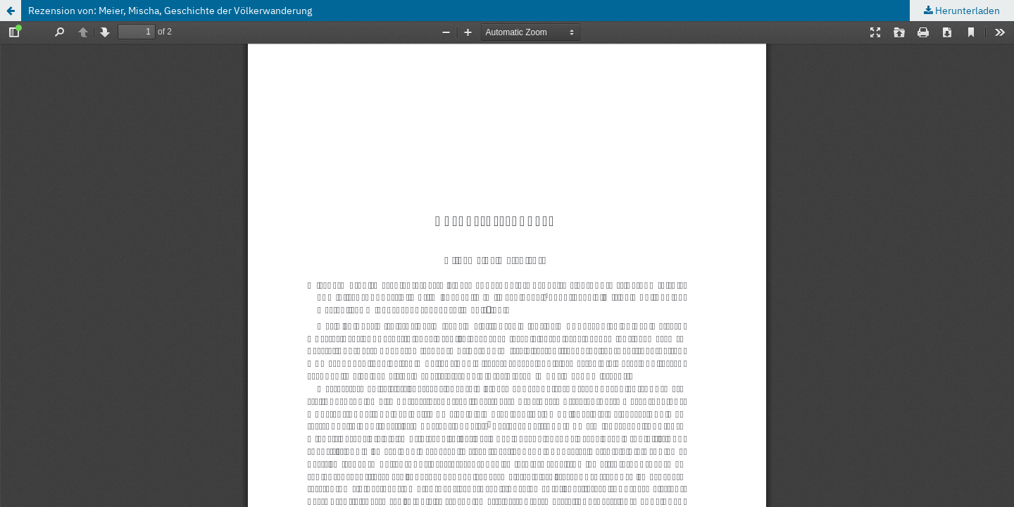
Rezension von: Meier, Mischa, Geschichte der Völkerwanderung (170, 10)
